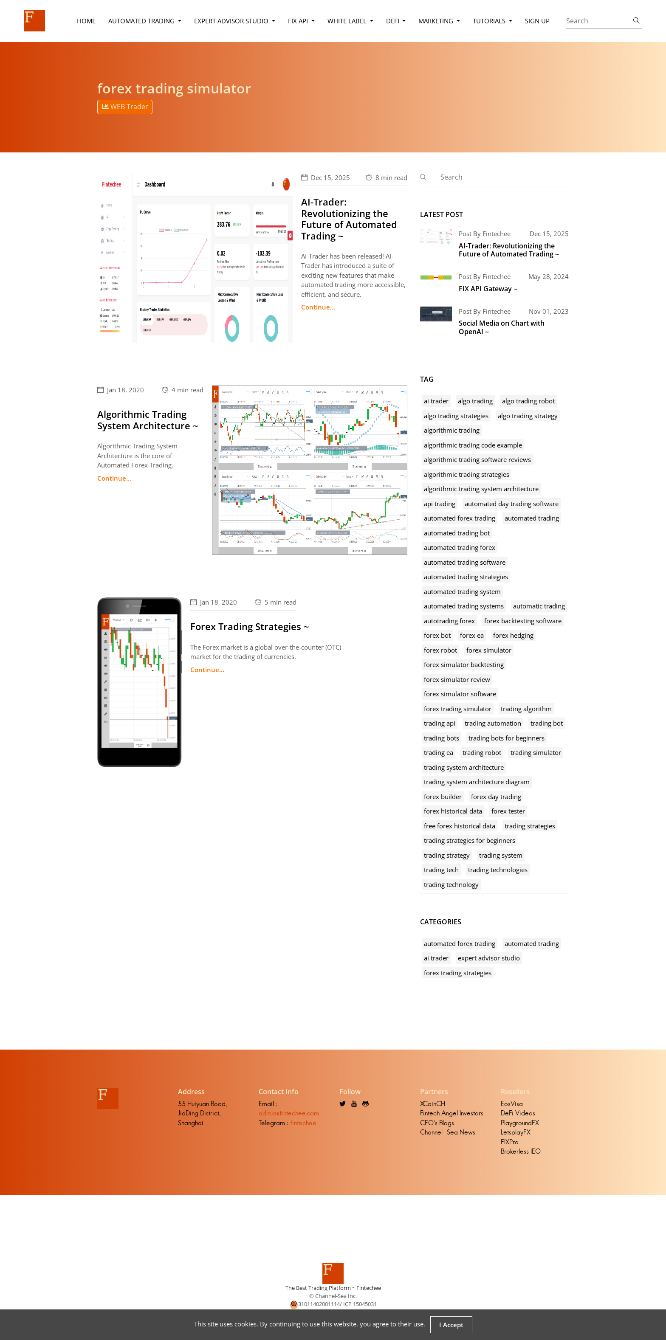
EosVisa (512, 1104)
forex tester (508, 811)
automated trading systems (464, 606)
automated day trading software (512, 503)
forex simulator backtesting (464, 664)
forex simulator (488, 650)
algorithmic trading (452, 430)
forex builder (443, 796)
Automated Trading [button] (142, 21)
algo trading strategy (528, 415)
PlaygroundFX (520, 1123)
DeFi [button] (393, 21)
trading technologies (498, 869)
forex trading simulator (457, 708)
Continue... (318, 307)
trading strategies (530, 826)
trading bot (547, 723)
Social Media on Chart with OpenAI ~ (502, 327)
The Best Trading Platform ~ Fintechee (333, 1288)
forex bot (437, 635)
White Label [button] (347, 21)
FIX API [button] (299, 21)
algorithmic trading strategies (466, 474)
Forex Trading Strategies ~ (249, 626)
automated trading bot (457, 533)
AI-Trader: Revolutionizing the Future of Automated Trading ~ (349, 218)
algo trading (475, 401)
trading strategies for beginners (469, 840)
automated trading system (462, 591)
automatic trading (539, 606)
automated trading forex (459, 547)
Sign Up (537, 21)
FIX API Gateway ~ (488, 288)
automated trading (532, 518)
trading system (500, 855)
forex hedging (513, 635)
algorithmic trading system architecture (481, 488)
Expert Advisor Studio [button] (232, 21)
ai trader (436, 401)
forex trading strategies (457, 972)
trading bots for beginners (506, 738)
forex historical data (453, 811)
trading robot (482, 752)
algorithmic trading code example (473, 445)
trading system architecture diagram (477, 781)
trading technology (451, 884)
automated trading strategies (466, 576)
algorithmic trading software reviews (477, 459)
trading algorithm (526, 708)
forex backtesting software (523, 621)
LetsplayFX (516, 1132)
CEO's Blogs (437, 1123)
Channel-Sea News (447, 1132)
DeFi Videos (518, 1113)
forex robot (440, 650)
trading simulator (536, 752)
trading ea (438, 752)
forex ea (472, 635)
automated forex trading (459, 518)
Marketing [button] (436, 21)
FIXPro (510, 1142)
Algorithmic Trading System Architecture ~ (147, 419)
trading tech (441, 869)
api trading (439, 503)
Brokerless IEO (521, 1151)
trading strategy (447, 855)
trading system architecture (464, 767)
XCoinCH (432, 1104)
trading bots (441, 738)
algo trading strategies (456, 415)
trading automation (493, 723)
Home (86, 21)
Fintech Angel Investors (451, 1113)
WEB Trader (125, 106)
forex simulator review (457, 679)
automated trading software (464, 562)
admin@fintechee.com (289, 1113)
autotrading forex (449, 621)
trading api (439, 723)
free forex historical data (459, 826)
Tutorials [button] (490, 21)
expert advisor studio (489, 958)
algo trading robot (528, 401)
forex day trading (496, 796)
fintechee (303, 1123)
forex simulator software (460, 694)
